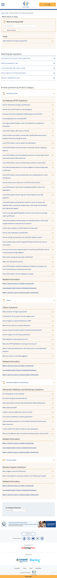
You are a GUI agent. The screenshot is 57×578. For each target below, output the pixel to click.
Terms (31, 568)
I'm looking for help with (13, 508)
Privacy (24, 568)
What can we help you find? (15, 22)
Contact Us (28, 533)
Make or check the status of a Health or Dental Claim (18, 283)
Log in (47, 4)
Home (3, 13)
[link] (28, 524)
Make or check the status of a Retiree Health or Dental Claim (20, 292)
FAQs (7, 13)
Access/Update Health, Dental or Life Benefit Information (19, 288)
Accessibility (17, 568)
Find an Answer (11, 30)
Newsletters (38, 568)
